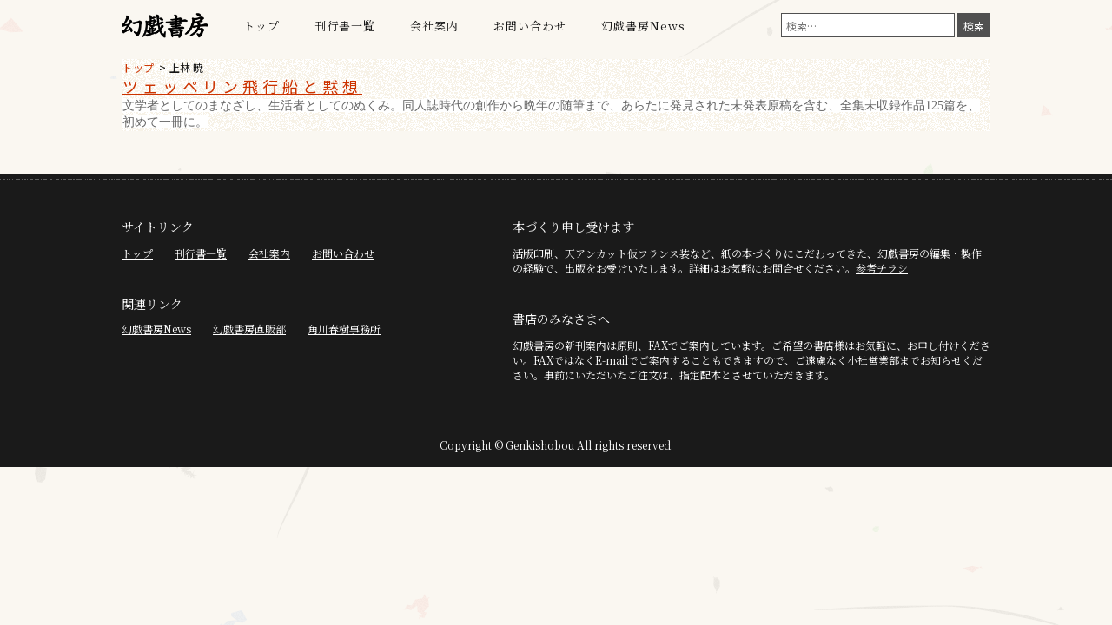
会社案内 (434, 25)
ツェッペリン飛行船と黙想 (242, 86)
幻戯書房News (643, 25)
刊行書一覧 (344, 25)
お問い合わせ (529, 25)
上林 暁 (186, 67)
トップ (261, 25)
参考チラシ (882, 267)
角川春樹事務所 (344, 328)
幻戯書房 (165, 26)
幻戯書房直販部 (249, 328)
